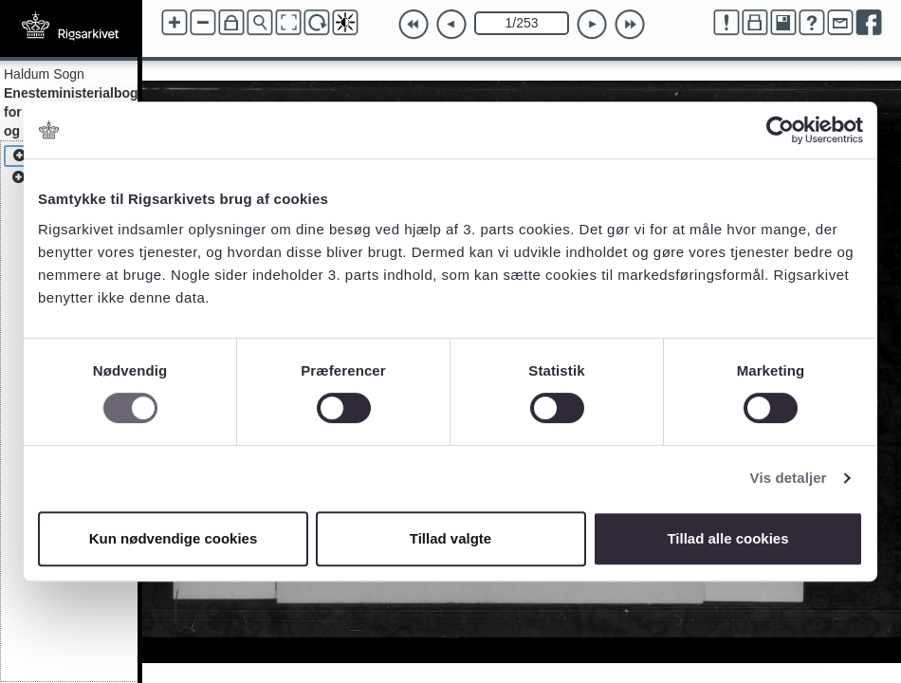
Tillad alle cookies (727, 538)
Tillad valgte (450, 538)
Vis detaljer (788, 478)
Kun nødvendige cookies (173, 538)
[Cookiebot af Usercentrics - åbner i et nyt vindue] (780, 130)
